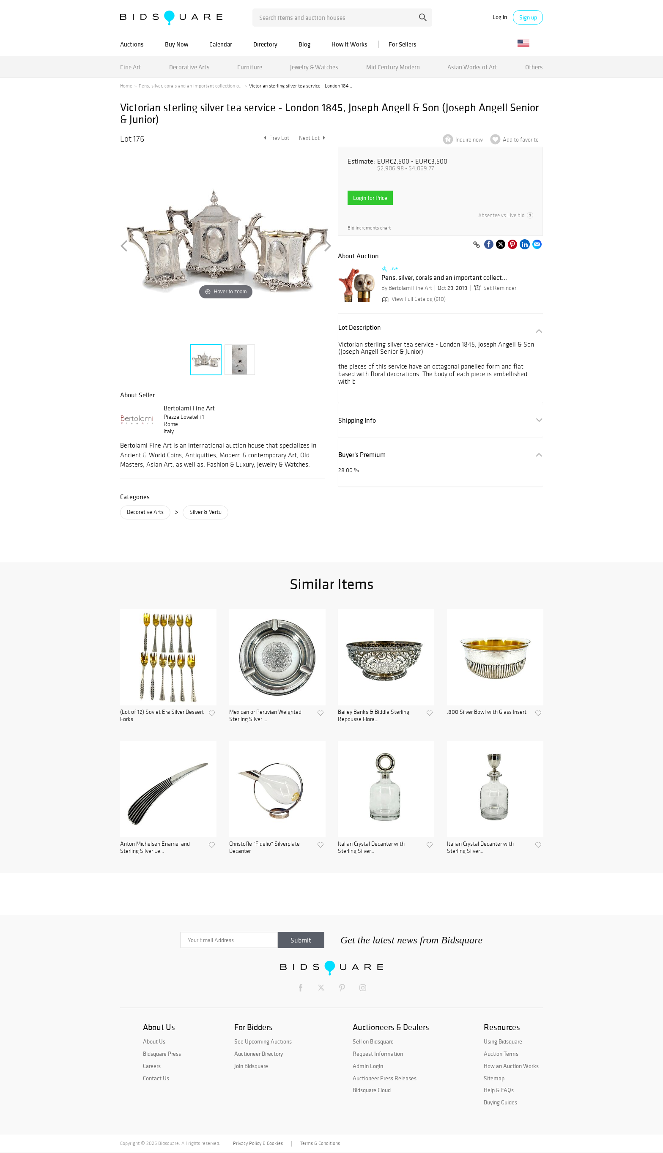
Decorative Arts (189, 67)
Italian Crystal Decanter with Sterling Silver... (371, 848)
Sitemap (494, 1078)
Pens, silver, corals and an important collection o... (191, 86)
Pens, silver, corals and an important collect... (444, 277)
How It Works (349, 44)
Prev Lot (275, 138)
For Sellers (402, 44)
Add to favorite (521, 139)
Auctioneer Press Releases (384, 1078)
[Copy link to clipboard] (476, 245)
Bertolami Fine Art (189, 408)
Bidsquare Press (162, 1053)
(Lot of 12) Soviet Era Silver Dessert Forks (162, 716)
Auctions (132, 44)
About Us (154, 1041)
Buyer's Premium (362, 455)
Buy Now (176, 44)
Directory (265, 44)
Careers (152, 1066)
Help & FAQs (499, 1090)
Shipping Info (357, 420)
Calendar (220, 44)
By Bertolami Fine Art (406, 288)
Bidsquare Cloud (372, 1090)
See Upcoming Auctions (263, 1041)
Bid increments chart (369, 228)
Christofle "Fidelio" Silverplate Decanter (264, 848)
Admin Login (368, 1066)
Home (126, 86)
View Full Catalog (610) (413, 299)
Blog (304, 44)
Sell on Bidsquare (373, 1041)
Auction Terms (501, 1053)
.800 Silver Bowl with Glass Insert (486, 712)
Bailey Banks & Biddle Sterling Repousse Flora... (373, 716)
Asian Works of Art (472, 67)
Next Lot (312, 138)
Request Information (378, 1053)
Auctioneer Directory (258, 1053)
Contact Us (156, 1078)
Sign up (528, 17)
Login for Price (370, 198)
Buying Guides (500, 1102)
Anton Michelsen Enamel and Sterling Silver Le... (155, 848)
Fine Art (130, 67)
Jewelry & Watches (314, 67)
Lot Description (359, 327)
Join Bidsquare (251, 1066)
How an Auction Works (511, 1066)
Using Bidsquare (503, 1041)
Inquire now (469, 139)
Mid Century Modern (393, 67)
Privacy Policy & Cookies (258, 1143)
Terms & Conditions (320, 1143)
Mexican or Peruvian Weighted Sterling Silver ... (265, 716)
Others (534, 67)
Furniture (249, 67)
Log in (500, 17)
